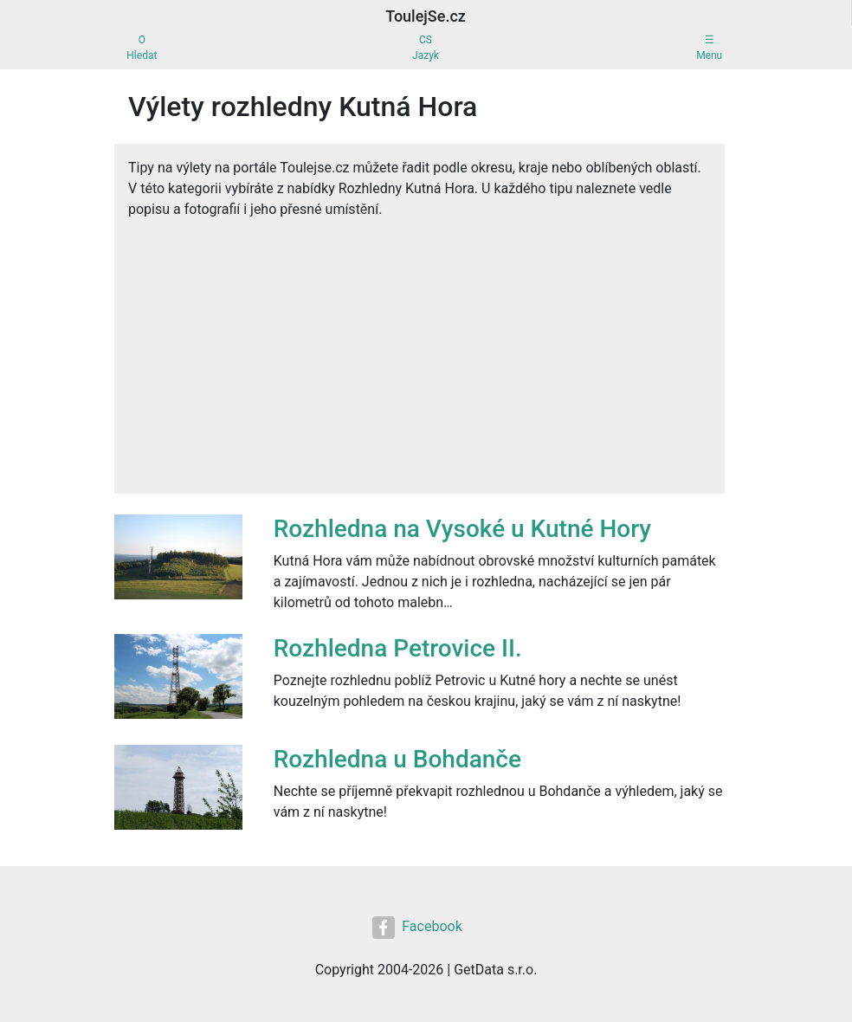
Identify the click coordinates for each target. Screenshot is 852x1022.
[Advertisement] (419, 350)
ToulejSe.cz (425, 16)
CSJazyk (425, 47)
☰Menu (709, 47)
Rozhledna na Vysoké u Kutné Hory (462, 528)
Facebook (417, 927)
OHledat (141, 47)
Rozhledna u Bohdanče (397, 759)
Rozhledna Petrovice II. (398, 648)
